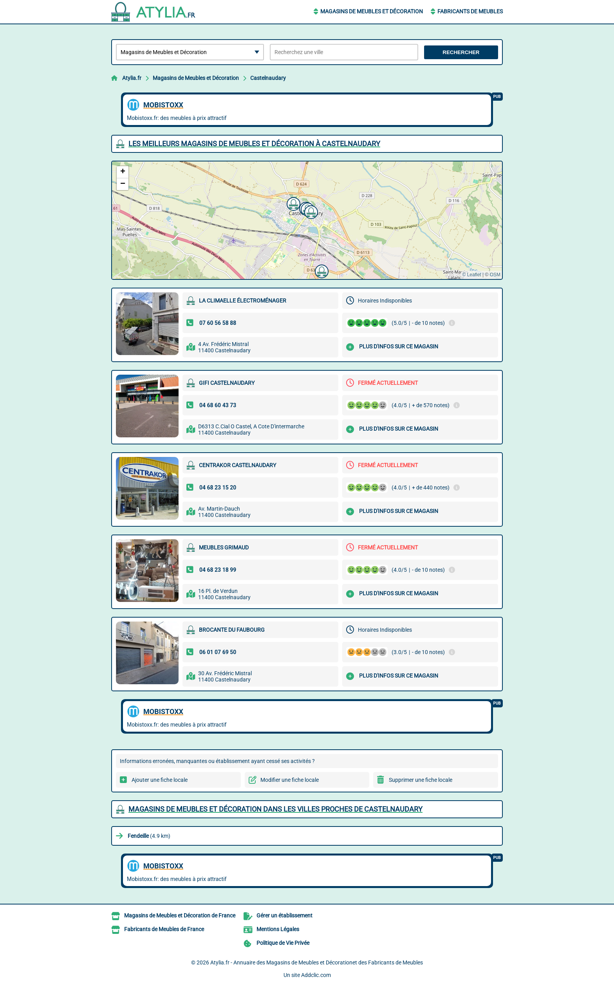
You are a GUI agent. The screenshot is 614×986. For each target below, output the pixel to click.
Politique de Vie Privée (282, 943)
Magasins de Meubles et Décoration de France (179, 915)
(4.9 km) (149, 836)
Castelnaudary (268, 78)
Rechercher (460, 52)
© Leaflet (471, 274)
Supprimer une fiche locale (420, 780)
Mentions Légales (277, 929)
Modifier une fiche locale (289, 780)
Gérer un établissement (284, 915)
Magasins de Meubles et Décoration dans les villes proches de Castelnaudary (275, 809)
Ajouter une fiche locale (160, 780)
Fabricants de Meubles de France (164, 929)
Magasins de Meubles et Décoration (371, 11)
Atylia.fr (131, 78)
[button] (321, 270)
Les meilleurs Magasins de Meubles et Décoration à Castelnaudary (254, 144)
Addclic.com (316, 975)
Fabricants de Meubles (470, 11)
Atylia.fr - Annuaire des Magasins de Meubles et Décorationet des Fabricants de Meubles (316, 962)
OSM (495, 274)
